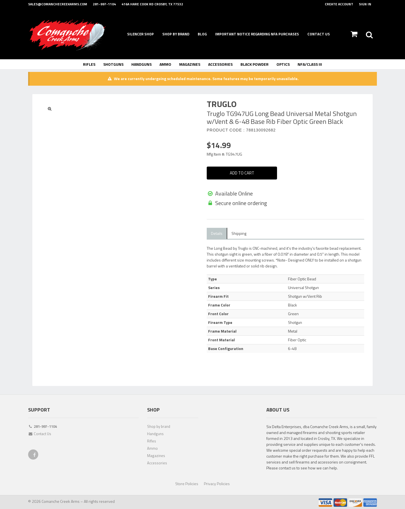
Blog (202, 34)
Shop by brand (158, 426)
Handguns (141, 64)
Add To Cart (242, 173)
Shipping (238, 233)
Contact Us (318, 34)
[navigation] (202, 34)
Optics (283, 64)
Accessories (220, 64)
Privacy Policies (217, 483)
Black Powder (254, 64)
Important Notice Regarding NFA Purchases (257, 34)
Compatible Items (269, 233)
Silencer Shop (140, 34)
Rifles (89, 64)
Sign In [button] (365, 4)
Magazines (189, 64)
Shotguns (113, 64)
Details (216, 233)
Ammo (165, 64)
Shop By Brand (175, 34)
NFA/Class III (310, 64)
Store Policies (186, 483)
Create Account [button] (339, 4)
